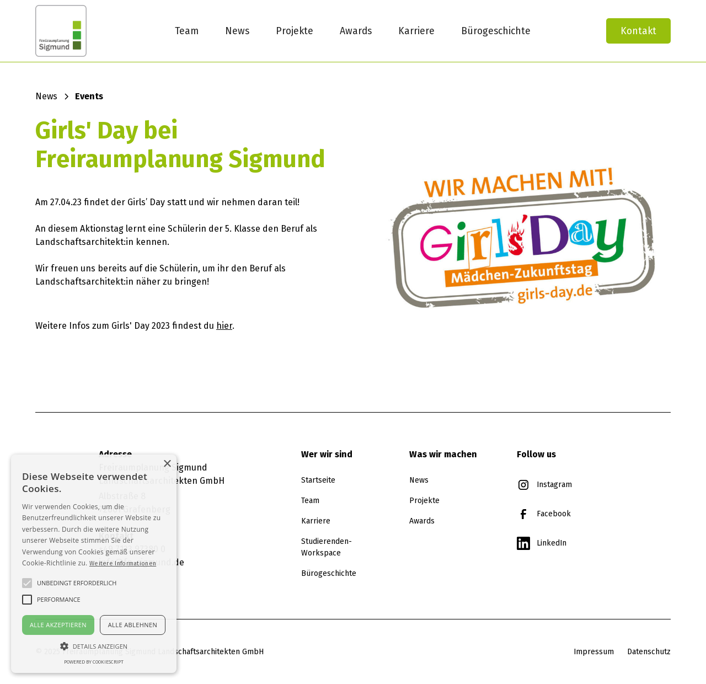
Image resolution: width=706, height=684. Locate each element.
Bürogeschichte (496, 31)
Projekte (294, 31)
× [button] (167, 464)
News (237, 31)
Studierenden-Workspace (326, 547)
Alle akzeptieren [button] (58, 625)
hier (224, 325)
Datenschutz (649, 651)
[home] (86, 31)
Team (187, 31)
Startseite (318, 479)
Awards (356, 31)
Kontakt (638, 31)
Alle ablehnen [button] (132, 625)
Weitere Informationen (122, 563)
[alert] (93, 564)
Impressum (594, 651)
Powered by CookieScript (94, 662)
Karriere (416, 31)
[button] (93, 645)
